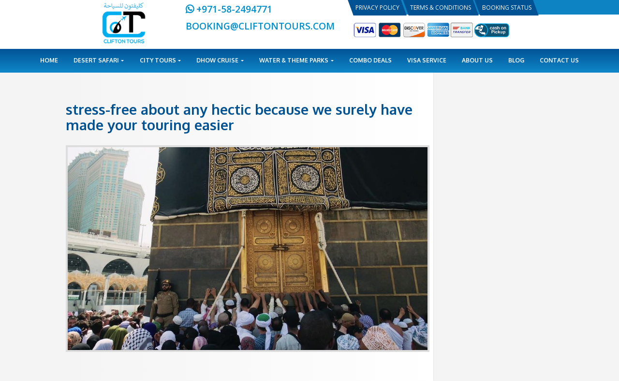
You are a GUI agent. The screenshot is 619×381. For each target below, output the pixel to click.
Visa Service (426, 60)
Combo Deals (370, 60)
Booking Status (506, 7)
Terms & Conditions (440, 7)
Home (49, 60)
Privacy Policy (377, 7)
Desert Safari (99, 60)
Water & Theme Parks (296, 60)
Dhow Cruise (220, 60)
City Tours (160, 60)
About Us (477, 60)
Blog (516, 60)
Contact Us (559, 60)
